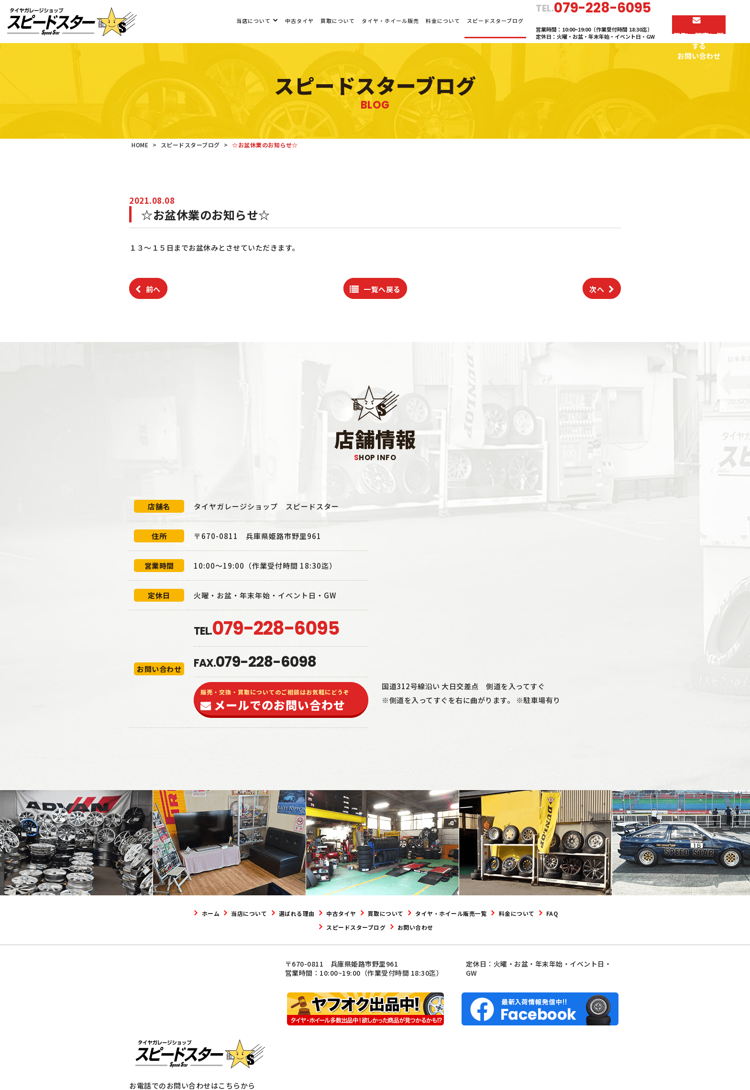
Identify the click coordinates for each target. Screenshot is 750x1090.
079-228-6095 (179, 1033)
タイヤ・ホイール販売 (373, 20)
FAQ (337, 927)
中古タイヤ (281, 20)
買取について (320, 20)
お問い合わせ (467, 927)
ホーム (215, 913)
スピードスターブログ (478, 20)
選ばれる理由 (322, 913)
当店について (236, 20)
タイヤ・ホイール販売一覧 (513, 913)
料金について (425, 20)
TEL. (266, 631)
